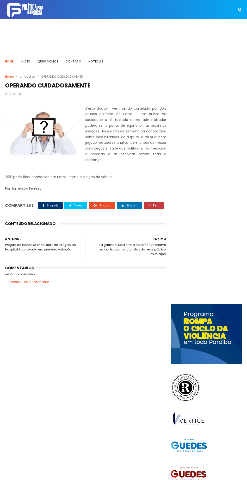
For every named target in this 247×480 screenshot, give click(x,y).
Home (9, 61)
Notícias (95, 61)
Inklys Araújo (117, 474)
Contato (73, 61)
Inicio (26, 61)
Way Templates (69, 474)
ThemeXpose (32, 474)
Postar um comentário (30, 292)
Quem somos (48, 61)
